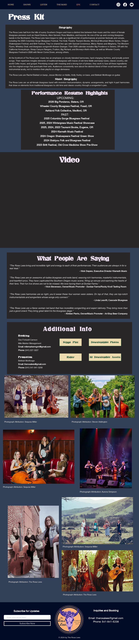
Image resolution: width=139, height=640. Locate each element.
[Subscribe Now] (27, 623)
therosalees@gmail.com (35, 364)
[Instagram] (118, 5)
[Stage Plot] (70, 342)
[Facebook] (125, 5)
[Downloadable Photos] (105, 342)
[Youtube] (132, 5)
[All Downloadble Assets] (105, 357)
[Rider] (70, 357)
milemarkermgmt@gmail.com (37, 346)
